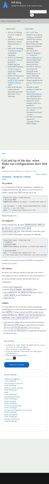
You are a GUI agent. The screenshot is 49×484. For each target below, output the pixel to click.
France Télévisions (34, 83)
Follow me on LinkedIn (16, 364)
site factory (35, 73)
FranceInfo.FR (31, 121)
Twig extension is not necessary (13, 382)
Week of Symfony (15, 83)
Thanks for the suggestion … (12, 378)
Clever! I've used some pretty (13, 404)
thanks (6, 391)
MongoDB (11, 92)
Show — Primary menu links (10, 21)
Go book (19, 348)
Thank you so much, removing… (14, 387)
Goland (4, 179)
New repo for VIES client (11, 418)
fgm (20, 354)
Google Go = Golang (22, 177)
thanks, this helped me (10, 413)
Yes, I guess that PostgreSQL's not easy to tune (18, 409)
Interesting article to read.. (12, 395)
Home (4, 153)
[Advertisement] (29, 453)
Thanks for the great (10, 400)
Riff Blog (16, 2)
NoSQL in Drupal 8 (16, 51)
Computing (6, 177)
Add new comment (41, 174)
